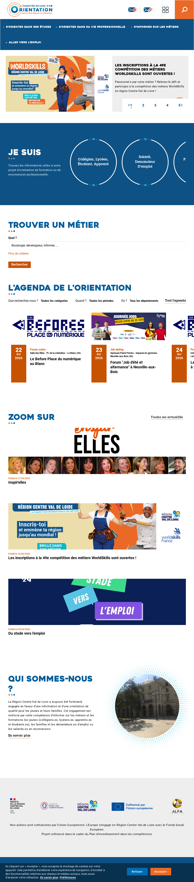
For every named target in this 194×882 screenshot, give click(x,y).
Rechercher (19, 264)
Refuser (137, 871)
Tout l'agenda (175, 300)
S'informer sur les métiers (156, 26)
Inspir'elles (17, 482)
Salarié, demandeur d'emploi (145, 162)
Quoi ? (12, 238)
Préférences (68, 877)
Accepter (160, 871)
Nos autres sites (165, 9)
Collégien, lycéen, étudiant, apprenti (93, 162)
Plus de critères (18, 253)
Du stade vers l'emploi (26, 633)
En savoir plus (19, 735)
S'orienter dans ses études (28, 26)
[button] (128, 105)
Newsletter (133, 10)
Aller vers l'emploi (25, 42)
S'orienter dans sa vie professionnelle (92, 26)
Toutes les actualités (167, 417)
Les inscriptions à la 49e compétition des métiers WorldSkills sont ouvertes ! (72, 558)
